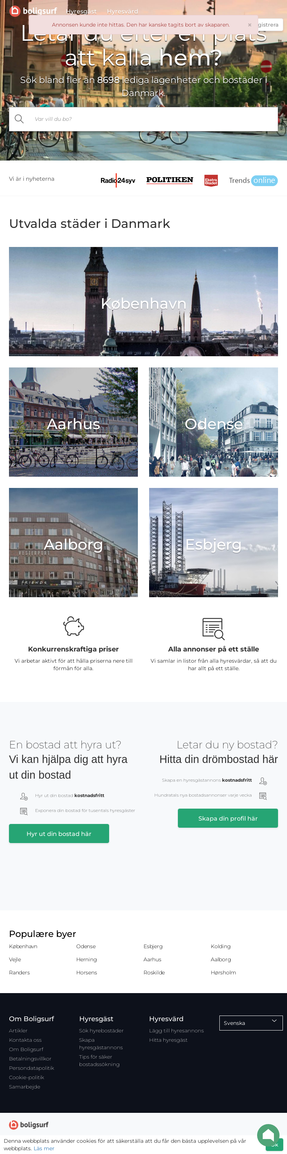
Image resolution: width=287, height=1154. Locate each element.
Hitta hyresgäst (168, 1040)
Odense (86, 946)
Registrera (264, 24)
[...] (154, 119)
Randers (19, 972)
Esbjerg (153, 946)
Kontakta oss (25, 1040)
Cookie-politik (26, 1077)
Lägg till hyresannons (176, 1030)
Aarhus (152, 959)
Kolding (221, 946)
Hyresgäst (81, 13)
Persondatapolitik (31, 1068)
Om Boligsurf (26, 1049)
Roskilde (154, 972)
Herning (86, 959)
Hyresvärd (122, 13)
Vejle (15, 959)
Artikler (18, 1030)
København (23, 946)
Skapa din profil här (228, 818)
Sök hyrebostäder (101, 1030)
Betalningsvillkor (30, 1058)
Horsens (86, 972)
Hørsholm (223, 972)
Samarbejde (24, 1086)
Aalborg (221, 959)
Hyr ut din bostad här (59, 833)
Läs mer (44, 1148)
